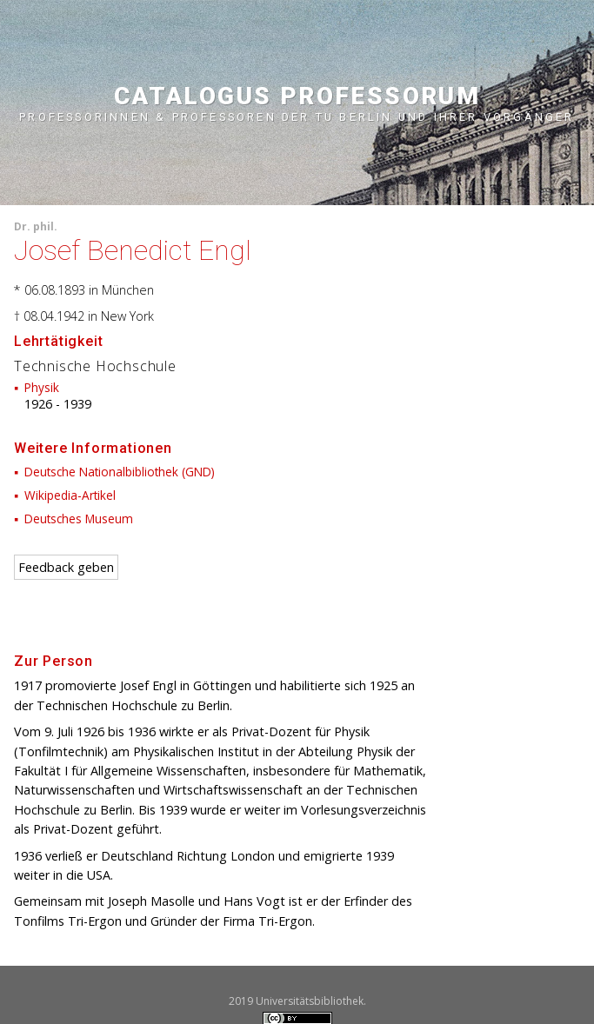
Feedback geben (66, 567)
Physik (41, 387)
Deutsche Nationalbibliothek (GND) (119, 471)
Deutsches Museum (78, 518)
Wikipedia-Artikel (70, 495)
